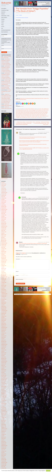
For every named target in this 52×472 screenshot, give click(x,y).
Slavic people (27, 113)
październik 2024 (4, 209)
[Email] (35, 103)
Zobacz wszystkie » (4, 178)
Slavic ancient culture (32, 111)
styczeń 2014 (3, 390)
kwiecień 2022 (3, 251)
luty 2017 (2, 338)
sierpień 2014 (3, 380)
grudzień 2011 (3, 425)
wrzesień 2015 (3, 362)
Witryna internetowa (19, 279)
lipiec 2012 (3, 416)
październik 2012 (4, 411)
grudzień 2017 (3, 324)
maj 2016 (2, 351)
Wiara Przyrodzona (4, 31)
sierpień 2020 (3, 279)
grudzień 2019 (3, 290)
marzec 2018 (3, 320)
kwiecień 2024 (3, 217)
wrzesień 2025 (3, 193)
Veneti (36, 117)
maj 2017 (2, 334)
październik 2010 (4, 445)
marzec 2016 (3, 354)
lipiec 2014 (3, 382)
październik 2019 (4, 293)
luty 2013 (2, 406)
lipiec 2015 (3, 365)
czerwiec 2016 (3, 349)
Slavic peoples (31, 113)
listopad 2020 (3, 275)
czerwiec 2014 (3, 383)
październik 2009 (4, 462)
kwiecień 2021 (3, 268)
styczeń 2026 (3, 188)
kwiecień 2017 (3, 335)
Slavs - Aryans (32, 114)
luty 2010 (2, 456)
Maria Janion (22, 98)
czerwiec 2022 (3, 248)
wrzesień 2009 (3, 463)
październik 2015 (4, 361)
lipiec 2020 (3, 281)
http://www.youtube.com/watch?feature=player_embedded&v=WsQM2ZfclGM (33, 243)
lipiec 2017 (3, 331)
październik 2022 (4, 243)
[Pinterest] (23, 103)
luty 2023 (2, 237)
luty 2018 (2, 321)
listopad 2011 (3, 427)
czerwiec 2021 (3, 265)
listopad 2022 (3, 241)
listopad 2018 (3, 309)
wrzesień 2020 (3, 278)
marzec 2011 (3, 438)
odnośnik (40, 117)
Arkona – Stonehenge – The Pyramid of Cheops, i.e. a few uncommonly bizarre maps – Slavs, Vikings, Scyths (41, 123)
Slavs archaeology (22, 117)
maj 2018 (2, 317)
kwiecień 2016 (3, 352)
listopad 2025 (3, 191)
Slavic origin (23, 113)
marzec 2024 (3, 219)
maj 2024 (2, 216)
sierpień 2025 (3, 195)
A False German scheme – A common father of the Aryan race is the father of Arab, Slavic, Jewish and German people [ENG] (24, 123)
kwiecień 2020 (3, 285)
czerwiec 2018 (3, 316)
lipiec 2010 (3, 449)
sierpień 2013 (3, 397)
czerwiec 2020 (3, 282)
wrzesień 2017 (3, 328)
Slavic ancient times (39, 111)
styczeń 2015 (3, 373)
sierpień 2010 (3, 448)
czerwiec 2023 (3, 231)
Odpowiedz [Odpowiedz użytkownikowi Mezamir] (47, 242)
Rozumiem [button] (48, 470)
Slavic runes (35, 113)
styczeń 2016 (3, 356)
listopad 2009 (3, 461)
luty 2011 (2, 439)
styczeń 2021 (3, 272)
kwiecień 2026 (3, 184)
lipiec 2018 (3, 314)
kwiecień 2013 (3, 403)
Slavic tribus (39, 113)
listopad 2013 (3, 393)
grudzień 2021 (3, 257)
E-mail (17, 275)
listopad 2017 (3, 326)
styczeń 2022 (3, 255)
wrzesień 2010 (3, 446)
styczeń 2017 (3, 340)
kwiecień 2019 (3, 302)
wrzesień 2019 (3, 295)
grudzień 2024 (3, 206)
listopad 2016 (3, 342)
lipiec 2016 (3, 348)
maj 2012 (2, 418)
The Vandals (32, 117)
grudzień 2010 (3, 442)
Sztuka (2, 22)
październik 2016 (4, 344)
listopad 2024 (3, 207)
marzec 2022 (3, 252)
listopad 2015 (3, 359)
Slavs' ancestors (28, 117)
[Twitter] (21, 103)
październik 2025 (4, 192)
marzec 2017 (3, 337)
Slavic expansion (21, 112)
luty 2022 (2, 254)
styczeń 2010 (3, 458)
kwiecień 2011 (3, 437)
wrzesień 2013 (3, 396)
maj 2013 (2, 401)
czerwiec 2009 (3, 468)
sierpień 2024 (3, 212)
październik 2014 (4, 378)
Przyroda (2, 19)
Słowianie (3, 13)
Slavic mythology (18, 113)
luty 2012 (2, 423)
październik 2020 (4, 276)
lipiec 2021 (3, 264)
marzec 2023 (3, 236)
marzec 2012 (3, 421)
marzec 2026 (3, 185)
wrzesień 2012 (3, 413)
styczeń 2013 (3, 407)
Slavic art (17, 112)
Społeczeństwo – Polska (5, 15)
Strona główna (3, 8)
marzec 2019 (3, 303)
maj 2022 (2, 250)
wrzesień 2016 (3, 345)
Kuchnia (2, 26)
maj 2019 (2, 300)
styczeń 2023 (3, 238)
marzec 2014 (3, 387)
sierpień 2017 (3, 330)
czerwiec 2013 (3, 400)
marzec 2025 (3, 202)
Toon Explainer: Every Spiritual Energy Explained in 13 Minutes (5, 87)
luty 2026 (2, 186)
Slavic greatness (35, 112)
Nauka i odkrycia (4, 17)
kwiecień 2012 (3, 420)
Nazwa (17, 271)
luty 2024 (2, 220)
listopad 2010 (3, 444)
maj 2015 (2, 368)
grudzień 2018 (3, 307)
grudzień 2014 (3, 375)
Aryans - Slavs (41, 108)
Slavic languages (45, 112)
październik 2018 (4, 310)
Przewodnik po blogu (4, 10)
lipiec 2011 (3, 432)
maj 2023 (2, 233)
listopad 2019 (3, 292)
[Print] (33, 103)
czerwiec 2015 (3, 366)
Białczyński (6, 2)
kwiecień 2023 (3, 234)
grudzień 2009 (3, 459)
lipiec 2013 (3, 399)
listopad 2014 (3, 376)
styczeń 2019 (3, 306)
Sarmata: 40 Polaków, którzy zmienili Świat (6, 91)
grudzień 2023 (3, 223)
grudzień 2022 (3, 240)
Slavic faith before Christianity (28, 112)
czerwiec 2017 (3, 333)
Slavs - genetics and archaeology (39, 114)
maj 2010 (2, 452)
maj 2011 (2, 435)
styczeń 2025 (3, 205)
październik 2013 (4, 394)
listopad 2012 (3, 410)
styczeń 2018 (3, 323)
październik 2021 (4, 259)
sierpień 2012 (3, 414)
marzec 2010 (3, 455)
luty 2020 (2, 288)
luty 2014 (2, 389)
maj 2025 (2, 199)
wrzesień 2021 (3, 261)
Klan (2, 28)
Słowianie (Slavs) (23, 99)
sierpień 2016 (3, 347)
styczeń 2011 (3, 441)
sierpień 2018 (3, 313)
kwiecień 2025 (3, 200)
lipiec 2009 (3, 466)
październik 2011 (4, 428)
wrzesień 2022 (3, 244)
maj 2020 (2, 283)
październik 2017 (4, 327)
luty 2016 (2, 355)
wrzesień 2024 (3, 210)
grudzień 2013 (3, 392)
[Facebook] (17, 103)
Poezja (2, 24)
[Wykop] (19, 103)
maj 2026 (2, 182)
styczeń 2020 (3, 289)
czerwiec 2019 (3, 299)
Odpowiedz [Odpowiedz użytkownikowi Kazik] (47, 132)
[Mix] (29, 103)
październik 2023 (4, 226)
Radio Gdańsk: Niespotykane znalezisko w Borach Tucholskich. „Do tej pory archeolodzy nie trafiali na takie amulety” (6, 62)
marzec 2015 (3, 371)
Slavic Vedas (43, 113)
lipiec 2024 (3, 213)
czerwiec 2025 (3, 198)
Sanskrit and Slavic (26, 111)
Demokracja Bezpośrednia (5, 30)
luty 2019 (2, 304)
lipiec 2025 (3, 196)
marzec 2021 (3, 269)
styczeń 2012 (3, 424)
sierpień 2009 (3, 465)
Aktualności (3, 12)
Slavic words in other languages (23, 114)
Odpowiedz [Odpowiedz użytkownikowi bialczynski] (47, 153)
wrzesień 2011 (3, 430)
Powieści (2, 21)
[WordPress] (31, 103)
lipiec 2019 (3, 297)
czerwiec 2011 (3, 434)
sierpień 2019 (3, 296)
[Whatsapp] (25, 103)
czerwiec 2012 (3, 417)
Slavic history (40, 112)
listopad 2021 (3, 258)
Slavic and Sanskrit (45, 111)
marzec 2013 (3, 404)
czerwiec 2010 (3, 451)
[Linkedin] (27, 103)
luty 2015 (2, 372)
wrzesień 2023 (3, 227)
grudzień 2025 (3, 189)
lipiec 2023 (3, 230)
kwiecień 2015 (3, 369)
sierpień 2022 (3, 245)
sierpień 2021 (3, 262)
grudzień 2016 (3, 341)
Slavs (29, 114)
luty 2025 (2, 203)
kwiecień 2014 (3, 386)
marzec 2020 (3, 286)
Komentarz (18, 259)
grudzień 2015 (3, 358)
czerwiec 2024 (3, 214)
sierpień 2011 (3, 431)
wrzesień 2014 (3, 379)
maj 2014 (2, 385)
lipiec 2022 (3, 247)
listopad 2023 (3, 224)
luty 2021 (2, 271)
